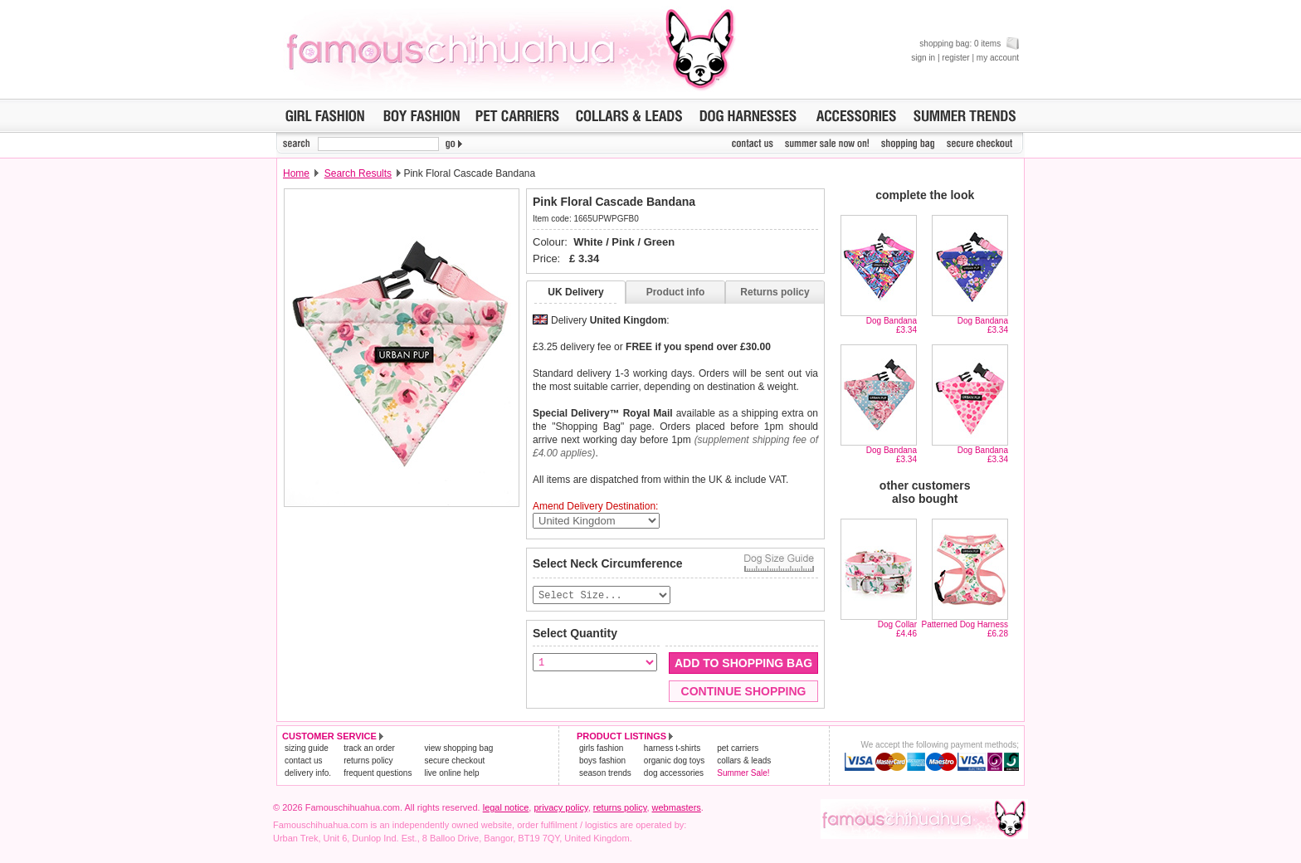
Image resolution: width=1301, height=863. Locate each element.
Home (296, 173)
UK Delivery (575, 292)
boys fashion (602, 761)
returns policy (368, 761)
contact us (304, 761)
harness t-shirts (672, 748)
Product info (675, 292)
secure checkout (454, 761)
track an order (369, 748)
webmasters (676, 808)
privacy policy (560, 808)
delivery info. (308, 773)
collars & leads (744, 761)
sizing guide (307, 748)
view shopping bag (458, 748)
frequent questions (378, 773)
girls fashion (601, 748)
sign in (923, 57)
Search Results (358, 173)
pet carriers (737, 748)
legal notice (506, 808)
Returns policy (774, 292)
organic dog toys (674, 761)
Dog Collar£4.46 (897, 629)
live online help (451, 773)
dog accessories (674, 773)
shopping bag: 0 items (969, 43)
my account (998, 57)
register (955, 57)
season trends (605, 773)
